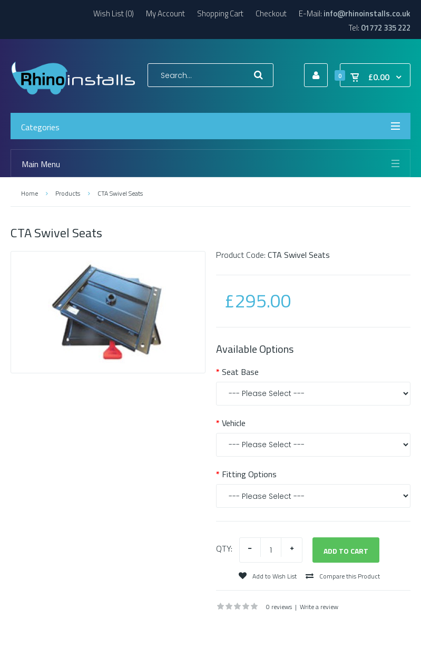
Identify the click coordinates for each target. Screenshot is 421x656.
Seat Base (240, 371)
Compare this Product (343, 576)
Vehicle (234, 423)
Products (67, 193)
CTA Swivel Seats (120, 193)
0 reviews (279, 607)
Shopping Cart (220, 13)
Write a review (319, 607)
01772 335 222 (385, 28)
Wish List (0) (113, 13)
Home (29, 193)
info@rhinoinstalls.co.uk (367, 13)
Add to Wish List (268, 576)
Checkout (271, 13)
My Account (165, 13)
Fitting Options (249, 474)
